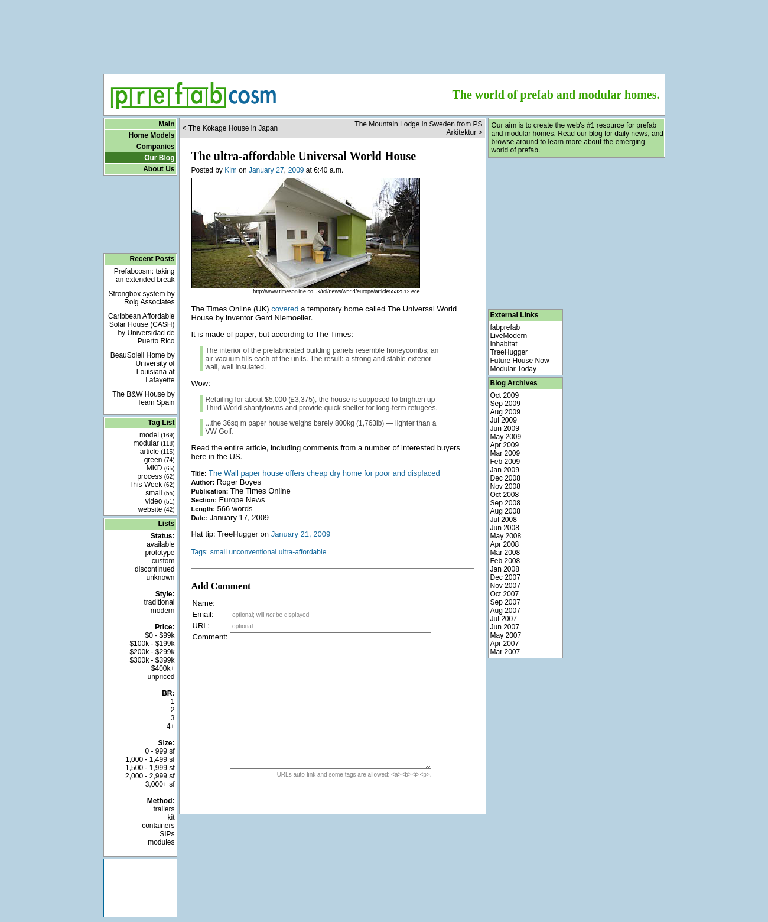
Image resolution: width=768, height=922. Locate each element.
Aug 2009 (505, 412)
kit (171, 817)
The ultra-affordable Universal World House (303, 156)
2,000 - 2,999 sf (149, 776)
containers (158, 826)
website (156, 509)
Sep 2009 (505, 404)
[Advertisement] (384, 33)
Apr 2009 (504, 445)
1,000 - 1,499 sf (149, 759)
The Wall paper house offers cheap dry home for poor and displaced (324, 473)
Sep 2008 (505, 503)
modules (161, 842)
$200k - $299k (151, 652)
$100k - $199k (151, 643)
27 (280, 170)
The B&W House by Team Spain (143, 398)
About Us (158, 169)
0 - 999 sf (159, 751)
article (157, 451)
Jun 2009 (504, 428)
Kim (230, 170)
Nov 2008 (505, 486)
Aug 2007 (505, 610)
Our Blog (159, 158)
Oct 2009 (504, 395)
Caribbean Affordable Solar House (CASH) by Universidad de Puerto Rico (141, 328)
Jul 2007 (503, 619)
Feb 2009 (505, 461)
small (159, 493)
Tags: (200, 552)
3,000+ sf (160, 784)
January (261, 170)
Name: (204, 603)
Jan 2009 (504, 470)
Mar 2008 (505, 552)
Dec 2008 (505, 478)
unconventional (252, 552)
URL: (201, 625)
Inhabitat (504, 344)
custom (163, 561)
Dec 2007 (505, 577)
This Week (152, 485)
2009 (296, 170)
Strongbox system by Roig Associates (141, 298)
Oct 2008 (504, 495)
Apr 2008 (504, 544)
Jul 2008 (503, 519)
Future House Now (519, 360)
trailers (163, 809)
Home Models (151, 135)
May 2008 (506, 536)
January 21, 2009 (300, 534)
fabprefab (505, 327)
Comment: (210, 636)
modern (163, 610)
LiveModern (509, 336)
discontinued (154, 569)
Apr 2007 (504, 643)
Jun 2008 (504, 528)
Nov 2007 (505, 586)
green (159, 460)
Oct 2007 (504, 594)
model (156, 435)
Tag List (161, 422)
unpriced (160, 677)
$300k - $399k (151, 660)
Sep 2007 (505, 602)
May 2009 (506, 437)
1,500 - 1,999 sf (149, 768)
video (160, 501)
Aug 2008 (505, 511)
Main (166, 124)
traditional (159, 602)
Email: (203, 614)
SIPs (167, 834)
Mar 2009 (505, 453)
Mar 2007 (505, 652)
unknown (160, 577)
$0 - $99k (159, 635)
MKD (161, 468)
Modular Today (513, 369)
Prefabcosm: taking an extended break (144, 275)
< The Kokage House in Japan (230, 128)
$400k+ (163, 668)
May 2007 (506, 635)
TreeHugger (509, 352)
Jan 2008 (504, 569)
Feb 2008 (505, 561)
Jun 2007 (504, 627)
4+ (171, 726)
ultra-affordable (303, 552)
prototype (159, 552)
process (155, 476)
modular (153, 443)
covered (284, 308)
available (160, 544)
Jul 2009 (503, 420)
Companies (155, 146)
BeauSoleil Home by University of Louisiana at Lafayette (142, 367)
